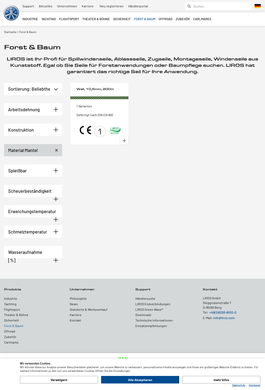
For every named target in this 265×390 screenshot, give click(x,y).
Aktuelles (45, 6)
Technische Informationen (154, 320)
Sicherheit (122, 19)
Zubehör (183, 19)
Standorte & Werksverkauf (89, 309)
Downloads (143, 315)
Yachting (48, 19)
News (74, 304)
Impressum (255, 385)
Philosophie (78, 298)
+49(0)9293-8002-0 (222, 312)
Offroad (165, 19)
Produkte (12, 289)
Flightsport (69, 19)
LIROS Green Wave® (149, 309)
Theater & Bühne (96, 19)
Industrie (30, 19)
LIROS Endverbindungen (152, 304)
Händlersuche (145, 298)
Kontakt (75, 320)
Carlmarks (202, 19)
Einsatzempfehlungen (151, 326)
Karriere (88, 6)
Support (28, 6)
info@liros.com (224, 318)
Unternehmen (67, 6)
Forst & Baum (144, 19)
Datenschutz (238, 385)
